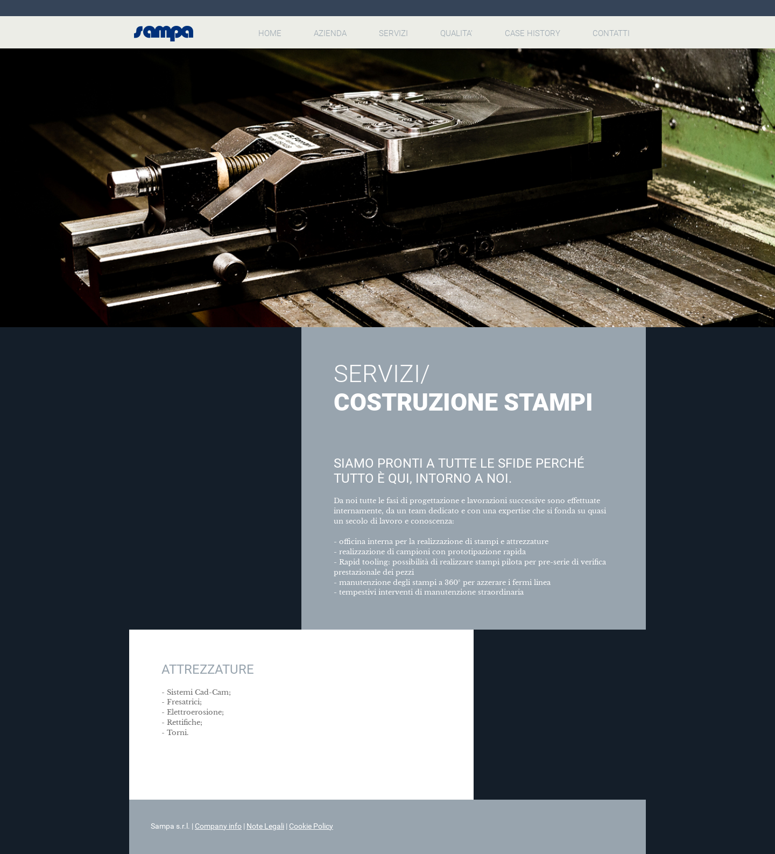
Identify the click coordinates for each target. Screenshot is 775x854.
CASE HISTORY (532, 33)
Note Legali (265, 826)
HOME (269, 33)
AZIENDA (330, 33)
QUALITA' (456, 33)
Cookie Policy (311, 826)
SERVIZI (393, 33)
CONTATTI (611, 33)
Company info (218, 826)
